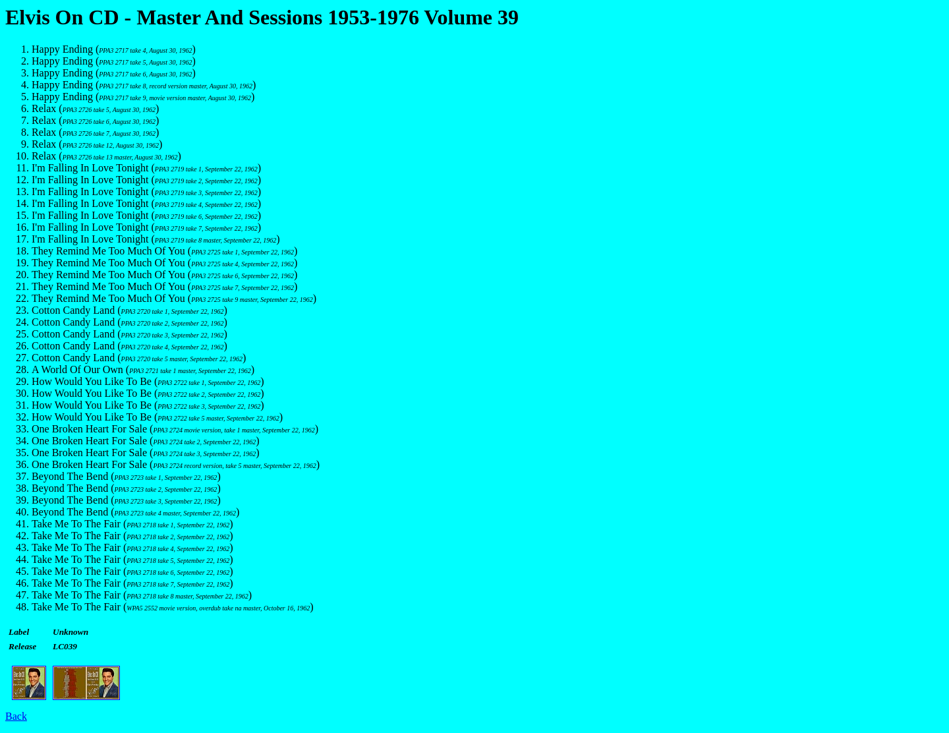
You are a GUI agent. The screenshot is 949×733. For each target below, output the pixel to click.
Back (16, 716)
